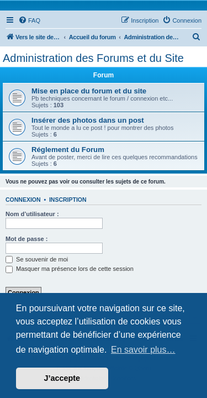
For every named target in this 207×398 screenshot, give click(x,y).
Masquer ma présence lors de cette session (70, 268)
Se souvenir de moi (37, 259)
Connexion (23, 199)
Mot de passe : (26, 238)
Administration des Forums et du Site (93, 58)
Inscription (68, 199)
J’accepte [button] (62, 378)
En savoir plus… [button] (143, 349)
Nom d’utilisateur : (32, 214)
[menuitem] (29, 20)
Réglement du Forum (67, 149)
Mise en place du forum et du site (88, 91)
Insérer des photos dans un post (87, 120)
